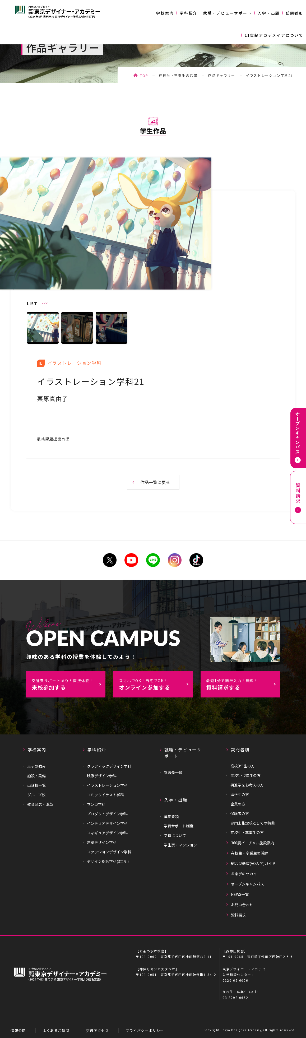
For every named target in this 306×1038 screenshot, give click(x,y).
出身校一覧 (36, 785)
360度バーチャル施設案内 (252, 842)
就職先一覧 (173, 772)
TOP (144, 75)
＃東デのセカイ (244, 873)
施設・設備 (36, 775)
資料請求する (243, 684)
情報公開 (18, 1030)
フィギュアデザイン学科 (107, 832)
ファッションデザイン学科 (109, 851)
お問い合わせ (242, 904)
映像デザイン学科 (102, 775)
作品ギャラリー (221, 75)
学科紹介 (188, 13)
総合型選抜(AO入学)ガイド (253, 863)
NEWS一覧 (240, 894)
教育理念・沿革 (40, 804)
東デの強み (36, 766)
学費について (175, 835)
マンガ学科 (96, 804)
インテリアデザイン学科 (107, 823)
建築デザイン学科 (102, 842)
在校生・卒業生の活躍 (178, 75)
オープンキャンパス (247, 884)
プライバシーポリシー (145, 1030)
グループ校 (36, 794)
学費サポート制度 (178, 825)
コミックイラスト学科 (105, 794)
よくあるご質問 (56, 1030)
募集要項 (171, 816)
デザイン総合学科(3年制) (108, 861)
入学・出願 (269, 13)
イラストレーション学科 (107, 785)
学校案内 (165, 13)
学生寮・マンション (180, 845)
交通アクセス (97, 1030)
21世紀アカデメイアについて (273, 35)
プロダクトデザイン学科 (107, 813)
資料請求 (238, 915)
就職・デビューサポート (227, 13)
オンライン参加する (155, 684)
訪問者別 (294, 13)
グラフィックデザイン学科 (109, 766)
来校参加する (68, 684)
